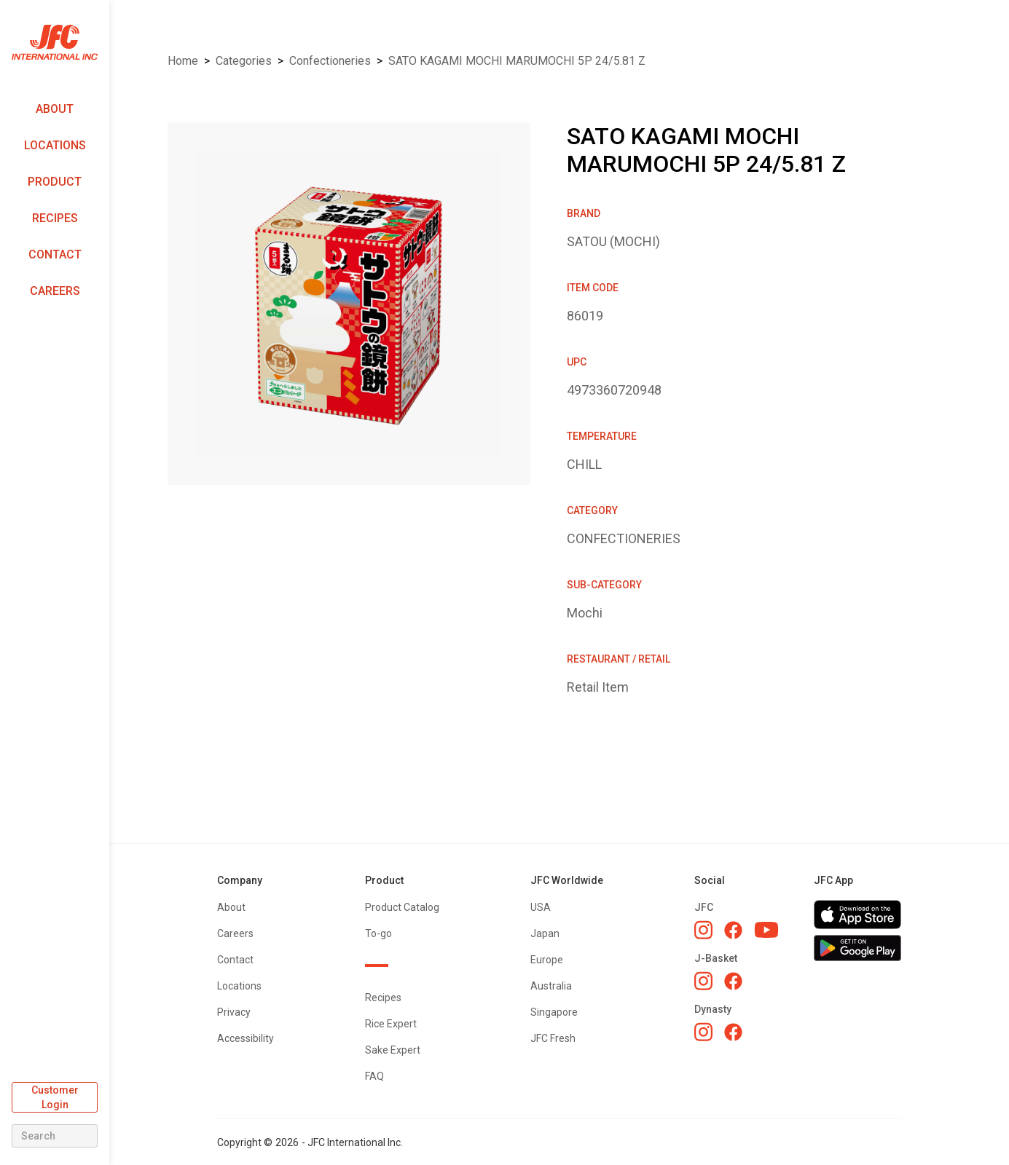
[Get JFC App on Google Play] (857, 948)
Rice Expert (391, 1024)
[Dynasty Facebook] (733, 1032)
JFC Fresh (553, 1038)
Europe (546, 959)
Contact (55, 254)
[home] (54, 42)
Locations (55, 145)
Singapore (554, 1012)
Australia (551, 986)
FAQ (374, 1076)
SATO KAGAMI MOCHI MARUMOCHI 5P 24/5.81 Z (516, 61)
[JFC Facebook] (733, 930)
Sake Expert (392, 1050)
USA (540, 907)
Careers (55, 291)
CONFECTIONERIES (330, 61)
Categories (244, 61)
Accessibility (245, 1038)
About (55, 109)
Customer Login (55, 1097)
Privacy (234, 1012)
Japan (545, 933)
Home (183, 61)
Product (55, 182)
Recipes (55, 218)
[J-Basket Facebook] (733, 981)
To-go (378, 933)
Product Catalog (402, 907)
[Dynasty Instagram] (703, 1031)
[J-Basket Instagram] (703, 980)
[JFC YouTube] (766, 930)
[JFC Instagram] (703, 929)
